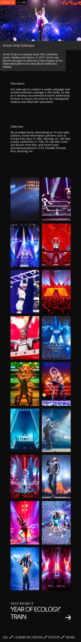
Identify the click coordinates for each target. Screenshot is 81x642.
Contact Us (7, 2)
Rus (24, 2)
